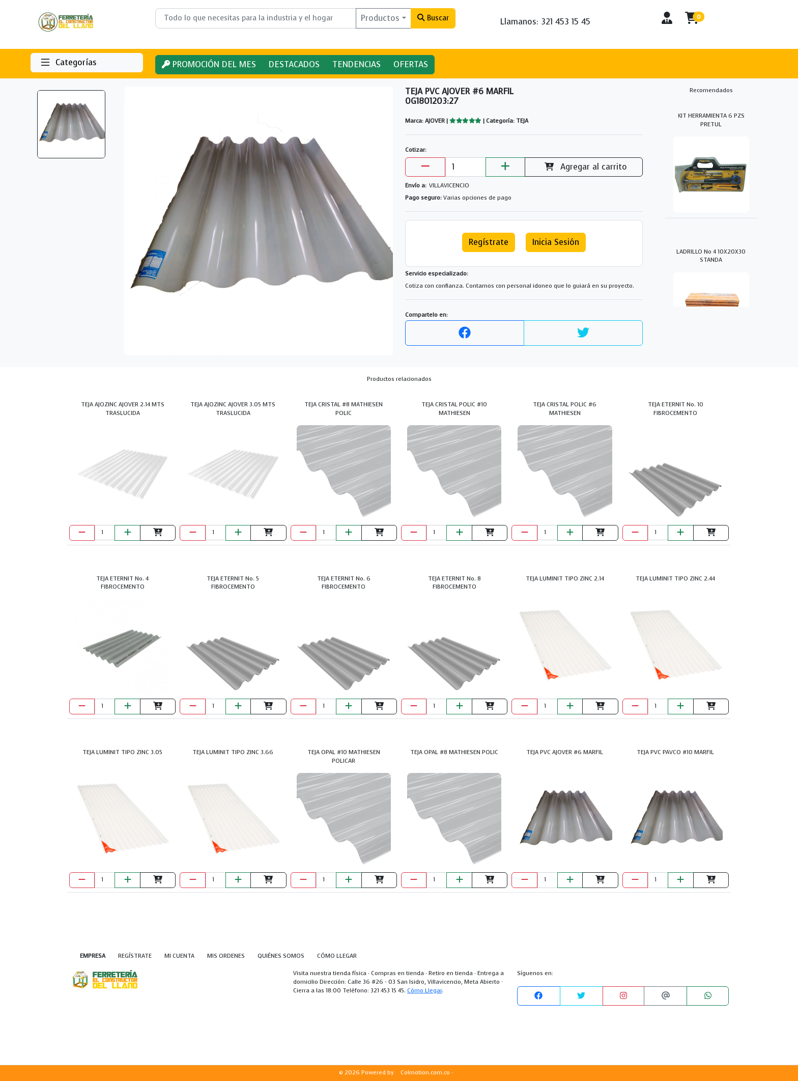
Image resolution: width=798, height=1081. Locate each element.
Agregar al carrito (583, 166)
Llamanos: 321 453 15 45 (545, 21)
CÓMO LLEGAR (337, 956)
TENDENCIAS (356, 64)
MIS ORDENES (226, 956)
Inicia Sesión (555, 242)
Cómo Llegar (424, 990)
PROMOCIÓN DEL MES (209, 64)
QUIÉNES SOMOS (281, 956)
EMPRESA (92, 956)
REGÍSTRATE (135, 956)
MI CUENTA (179, 956)
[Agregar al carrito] (158, 533)
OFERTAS (410, 64)
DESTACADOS (294, 64)
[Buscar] (255, 18)
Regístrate (488, 242)
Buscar (432, 18)
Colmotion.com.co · (427, 1072)
